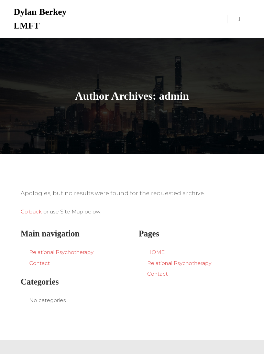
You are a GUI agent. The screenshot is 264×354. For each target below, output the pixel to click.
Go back (31, 211)
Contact (39, 263)
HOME (156, 252)
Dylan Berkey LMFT (40, 19)
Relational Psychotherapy (61, 252)
